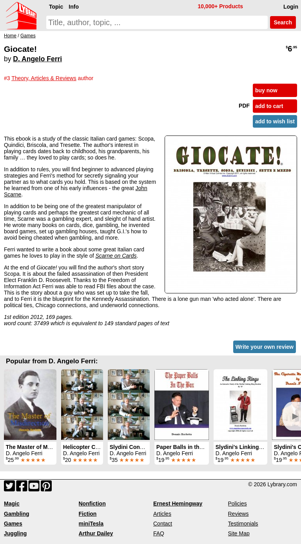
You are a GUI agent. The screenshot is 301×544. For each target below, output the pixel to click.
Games (13, 523)
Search (283, 22)
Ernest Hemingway (177, 503)
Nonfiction (92, 503)
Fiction (88, 514)
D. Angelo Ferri (37, 59)
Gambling (16, 514)
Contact (162, 523)
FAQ (158, 533)
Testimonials (243, 523)
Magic (12, 503)
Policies (237, 503)
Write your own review (265, 347)
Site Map (239, 533)
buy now (266, 90)
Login (290, 7)
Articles (162, 514)
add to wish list (275, 121)
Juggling (15, 533)
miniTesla (91, 523)
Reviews (238, 514)
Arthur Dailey (96, 533)
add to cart (269, 106)
